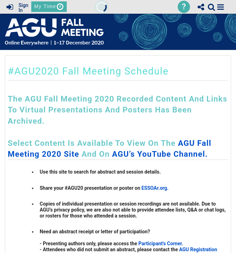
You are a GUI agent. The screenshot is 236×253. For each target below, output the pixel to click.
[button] (220, 7)
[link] (211, 7)
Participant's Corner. (160, 243)
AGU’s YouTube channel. (160, 153)
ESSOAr (150, 188)
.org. (163, 188)
